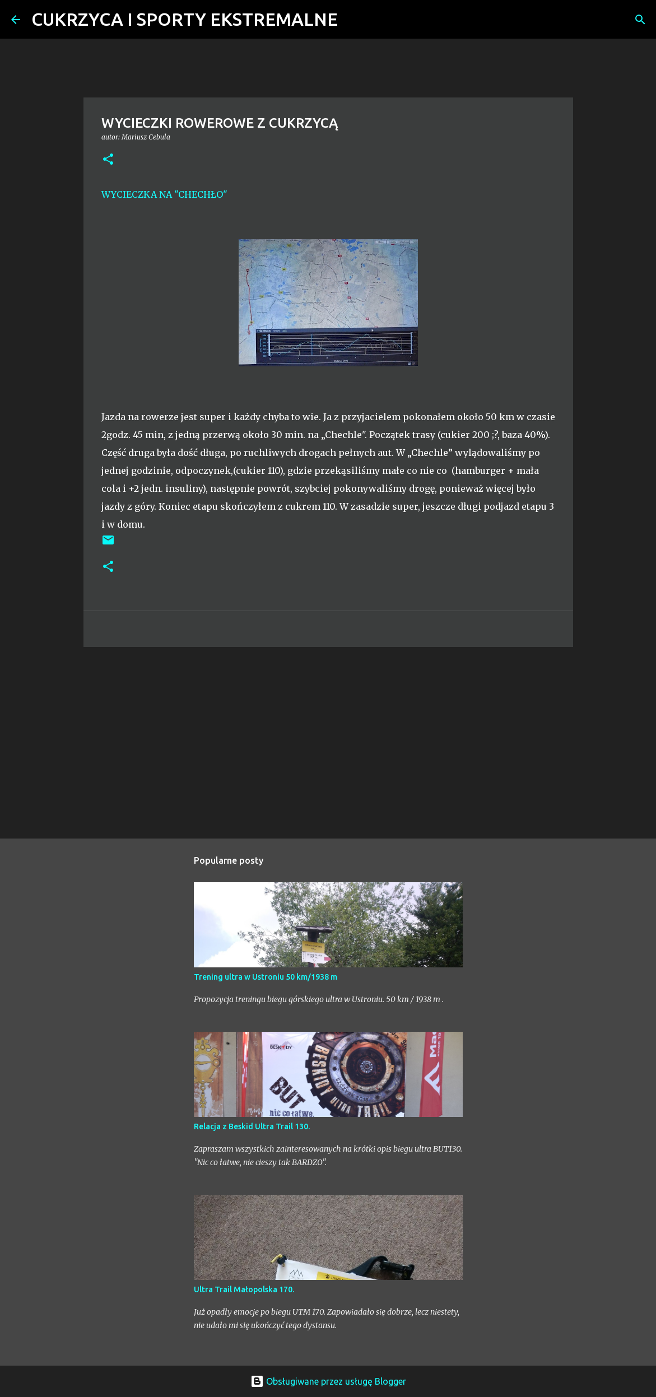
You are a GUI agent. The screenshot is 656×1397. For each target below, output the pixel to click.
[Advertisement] (328, 742)
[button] (108, 159)
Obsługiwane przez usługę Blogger (328, 1381)
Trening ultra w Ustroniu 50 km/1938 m (265, 976)
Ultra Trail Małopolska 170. (244, 1289)
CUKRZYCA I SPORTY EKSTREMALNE (184, 19)
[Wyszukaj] (353, 19)
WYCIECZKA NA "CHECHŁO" (164, 194)
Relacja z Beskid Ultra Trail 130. (252, 1126)
